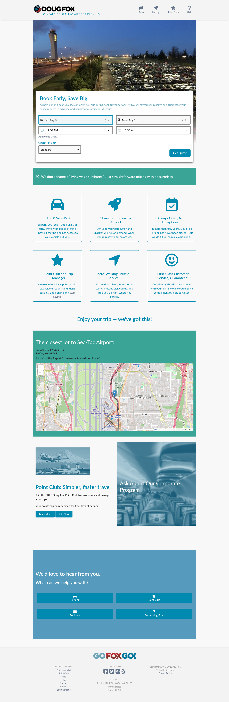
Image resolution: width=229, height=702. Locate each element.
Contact (64, 683)
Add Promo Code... (48, 136)
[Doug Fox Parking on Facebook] (106, 672)
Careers (64, 686)
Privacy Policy (165, 673)
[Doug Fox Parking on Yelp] (123, 672)
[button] (114, 393)
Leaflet (158, 429)
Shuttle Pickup (64, 689)
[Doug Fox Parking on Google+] (118, 672)
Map (64, 676)
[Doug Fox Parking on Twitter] (111, 672)
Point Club (64, 673)
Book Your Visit (64, 670)
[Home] (59, 10)
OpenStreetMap (174, 429)
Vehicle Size (47, 143)
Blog (64, 680)
